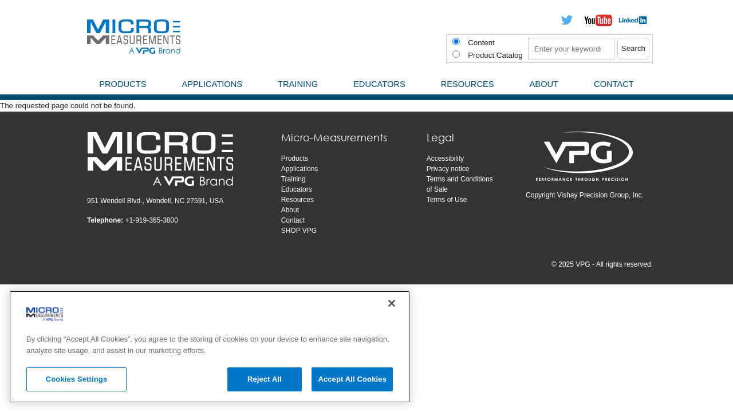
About (290, 210)
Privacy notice (448, 169)
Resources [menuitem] (467, 84)
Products (294, 158)
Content (481, 42)
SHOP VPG (299, 231)
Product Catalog (495, 55)
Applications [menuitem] (212, 84)
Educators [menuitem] (379, 84)
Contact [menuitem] (614, 84)
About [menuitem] (544, 84)
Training (293, 179)
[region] (209, 347)
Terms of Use (447, 200)
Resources (297, 200)
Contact (293, 220)
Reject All (264, 379)
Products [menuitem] (122, 84)
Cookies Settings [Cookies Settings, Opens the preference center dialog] (77, 379)
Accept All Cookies (352, 379)
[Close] (391, 303)
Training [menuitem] (298, 84)
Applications (299, 169)
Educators (296, 189)
